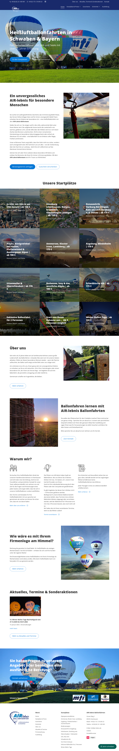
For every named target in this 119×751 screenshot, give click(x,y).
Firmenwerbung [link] (40, 732)
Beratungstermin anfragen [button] (22, 167)
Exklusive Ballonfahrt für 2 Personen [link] (71, 744)
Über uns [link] (75, 2)
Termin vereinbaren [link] (50, 514)
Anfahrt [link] (89, 731)
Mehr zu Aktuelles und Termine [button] (24, 636)
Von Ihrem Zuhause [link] (66, 742)
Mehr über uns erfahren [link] (17, 505)
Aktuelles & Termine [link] (41, 729)
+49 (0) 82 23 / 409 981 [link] (18, 2)
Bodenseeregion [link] (65, 726)
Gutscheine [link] (86, 7)
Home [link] (62, 7)
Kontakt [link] (106, 2)
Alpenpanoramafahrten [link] (67, 716)
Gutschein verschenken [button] (48, 167)
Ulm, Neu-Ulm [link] (65, 736)
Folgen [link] (93, 737)
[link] (15, 6)
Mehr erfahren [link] (83, 492)
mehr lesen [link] (13, 628)
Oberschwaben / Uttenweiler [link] (69, 734)
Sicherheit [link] (95, 7)
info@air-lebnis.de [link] (96, 728)
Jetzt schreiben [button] (108, 746)
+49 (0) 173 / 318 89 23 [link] (35, 2)
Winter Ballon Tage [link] (66, 747)
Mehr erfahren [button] (17, 386)
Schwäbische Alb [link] (66, 739)
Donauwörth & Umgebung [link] (68, 729)
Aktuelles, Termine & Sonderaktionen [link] (91, 2)
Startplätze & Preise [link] (73, 7)
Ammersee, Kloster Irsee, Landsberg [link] (71, 719)
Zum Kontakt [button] (68, 439)
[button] (45, 1)
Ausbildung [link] (105, 7)
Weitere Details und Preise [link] (16, 210)
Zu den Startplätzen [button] (19, 59)
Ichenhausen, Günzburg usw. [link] (69, 731)
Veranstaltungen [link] (26, 625)
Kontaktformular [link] (91, 733)
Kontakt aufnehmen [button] (42, 59)
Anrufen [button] (38, 678)
